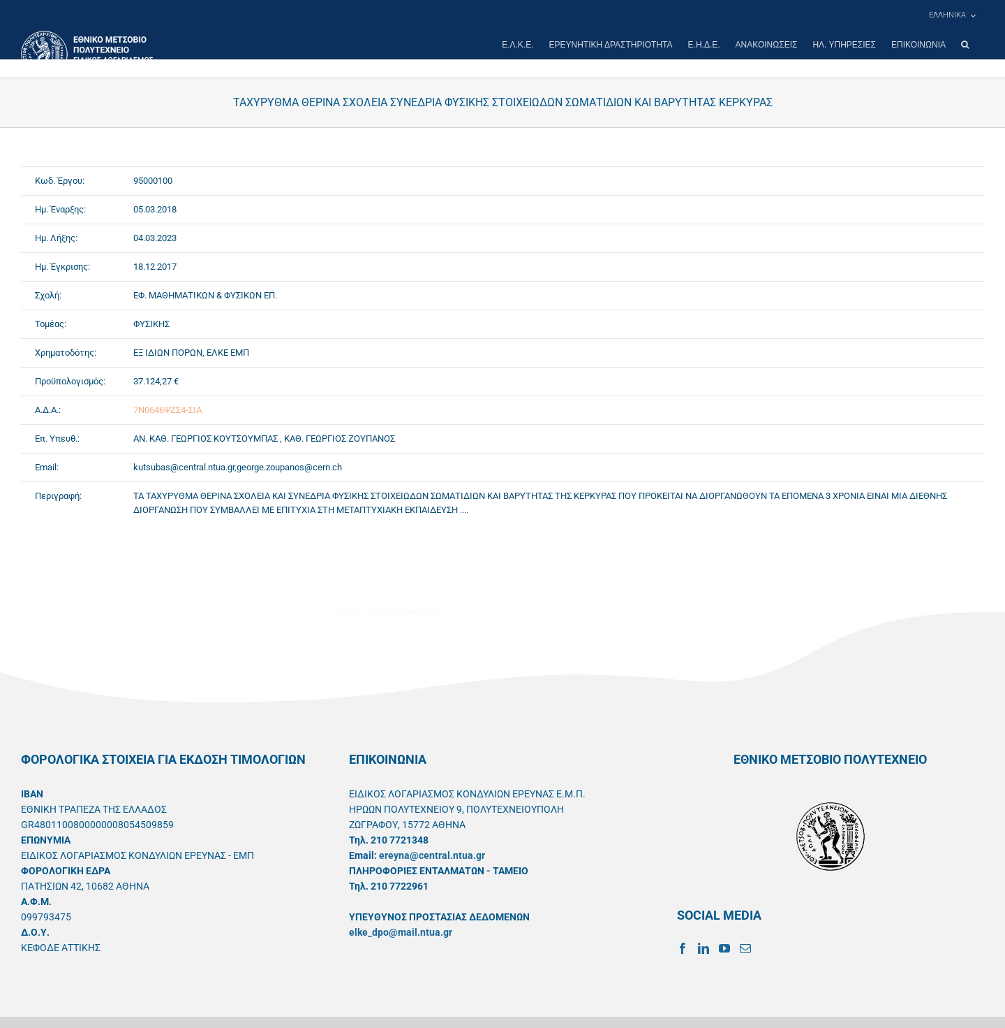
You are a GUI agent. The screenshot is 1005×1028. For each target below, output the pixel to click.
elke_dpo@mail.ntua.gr (400, 932)
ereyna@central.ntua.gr (432, 855)
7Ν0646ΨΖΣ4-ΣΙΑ (167, 410)
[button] (965, 45)
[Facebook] (682, 948)
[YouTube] (724, 948)
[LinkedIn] (703, 948)
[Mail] (745, 948)
